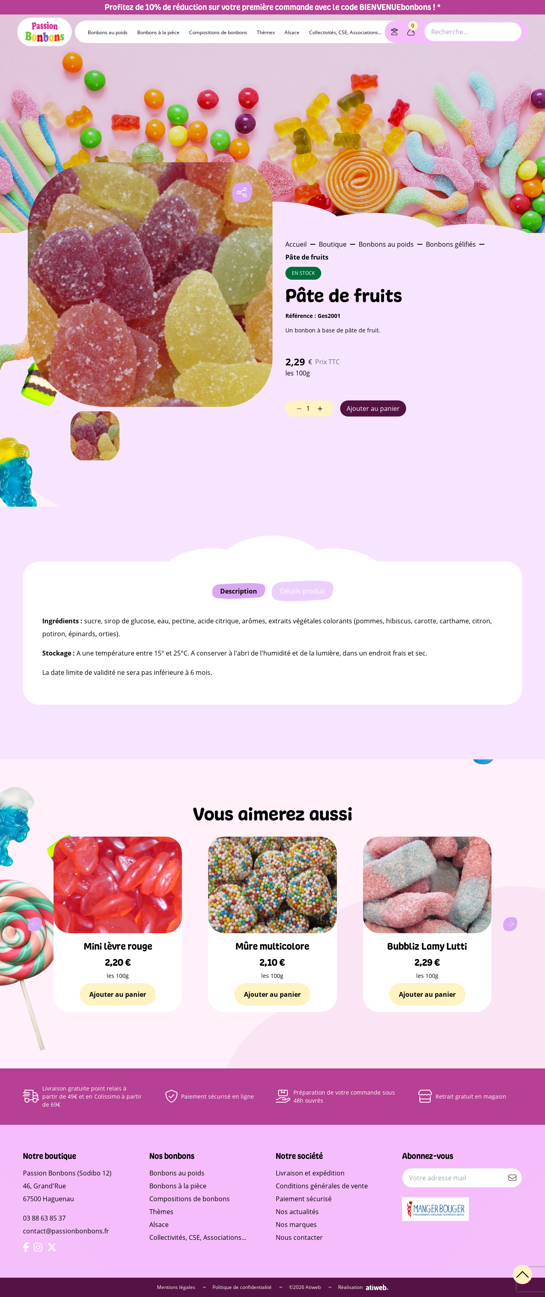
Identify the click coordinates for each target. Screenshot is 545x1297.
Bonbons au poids (108, 32)
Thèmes (266, 32)
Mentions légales (181, 1287)
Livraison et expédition (310, 1173)
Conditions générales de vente (322, 1186)
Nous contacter (299, 1237)
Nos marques (296, 1224)
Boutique (333, 244)
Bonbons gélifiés (451, 244)
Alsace (292, 32)
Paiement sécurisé (304, 1198)
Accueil (296, 244)
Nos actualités (297, 1211)
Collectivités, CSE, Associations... (345, 32)
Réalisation (363, 1287)
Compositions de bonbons (218, 32)
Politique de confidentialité (248, 1287)
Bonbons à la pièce (158, 32)
